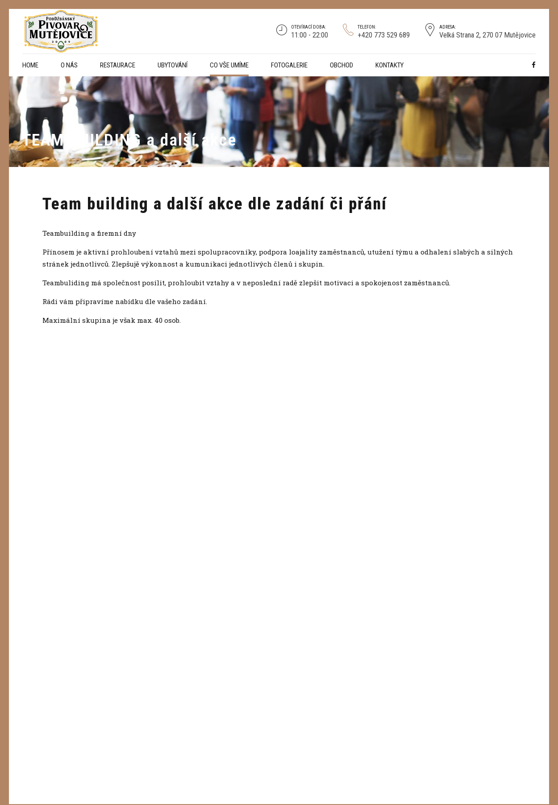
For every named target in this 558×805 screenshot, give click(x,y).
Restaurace (117, 65)
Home (30, 65)
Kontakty (389, 65)
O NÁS (69, 65)
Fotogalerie (289, 65)
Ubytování (172, 65)
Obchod (341, 65)
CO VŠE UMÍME (229, 65)
